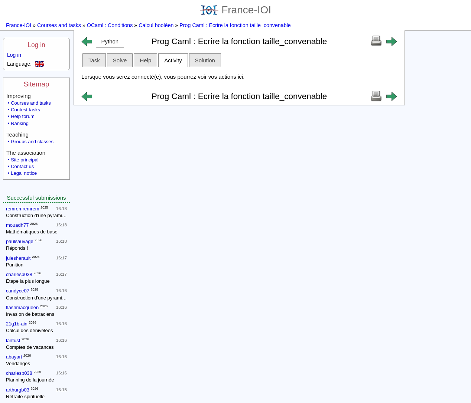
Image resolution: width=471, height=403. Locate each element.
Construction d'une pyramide (36, 215)
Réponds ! (17, 248)
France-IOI (235, 10)
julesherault (18, 258)
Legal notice (24, 173)
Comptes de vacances (30, 347)
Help (145, 60)
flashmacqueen (22, 307)
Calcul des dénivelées (29, 330)
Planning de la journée (30, 380)
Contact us (22, 166)
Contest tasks (25, 109)
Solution (205, 60)
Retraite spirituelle (25, 396)
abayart (14, 357)
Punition (14, 265)
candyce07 (17, 291)
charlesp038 (19, 274)
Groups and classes (32, 141)
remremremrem (22, 209)
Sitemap (36, 84)
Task (94, 60)
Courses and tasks (59, 25)
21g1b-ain (16, 324)
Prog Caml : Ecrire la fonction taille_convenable (234, 25)
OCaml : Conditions (110, 25)
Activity (173, 60)
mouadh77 (17, 225)
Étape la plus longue (28, 281)
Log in (36, 45)
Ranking (20, 123)
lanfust (13, 340)
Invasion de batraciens (30, 314)
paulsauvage (19, 241)
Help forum (23, 116)
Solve (120, 60)
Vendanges (18, 363)
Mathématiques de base (32, 232)
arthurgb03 (17, 390)
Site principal (24, 160)
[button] (110, 41)
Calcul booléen (156, 25)
